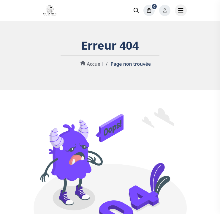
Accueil (91, 64)
